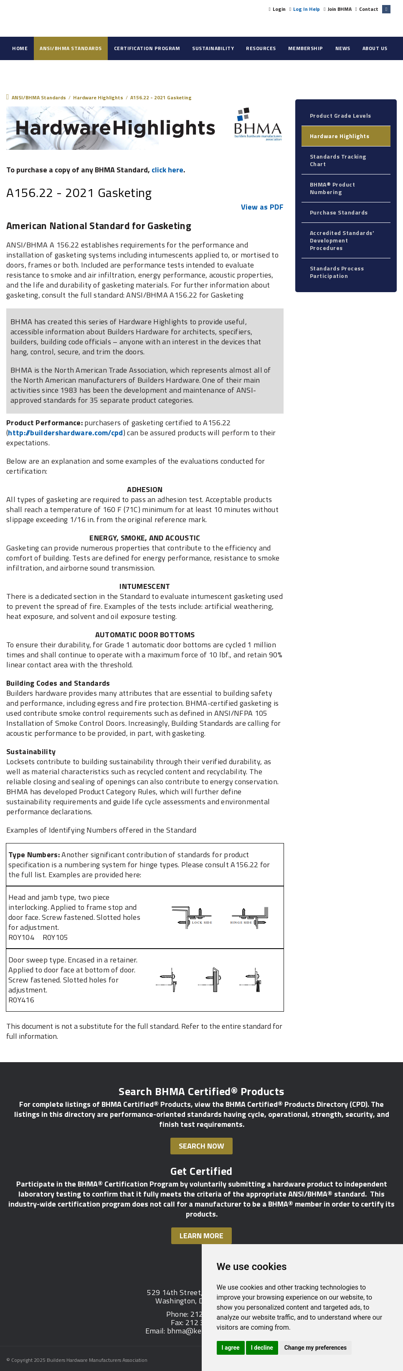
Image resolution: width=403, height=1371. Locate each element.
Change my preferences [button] (315, 1347)
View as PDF (262, 206)
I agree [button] (231, 1347)
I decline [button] (262, 1347)
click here (167, 169)
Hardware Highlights (340, 135)
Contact (368, 9)
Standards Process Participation (337, 272)
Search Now (201, 1145)
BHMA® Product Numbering (332, 188)
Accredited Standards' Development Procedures (342, 240)
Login (279, 9)
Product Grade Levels (340, 115)
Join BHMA (340, 9)
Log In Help (306, 9)
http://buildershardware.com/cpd (65, 432)
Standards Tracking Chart (338, 160)
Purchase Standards (339, 212)
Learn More (201, 1235)
